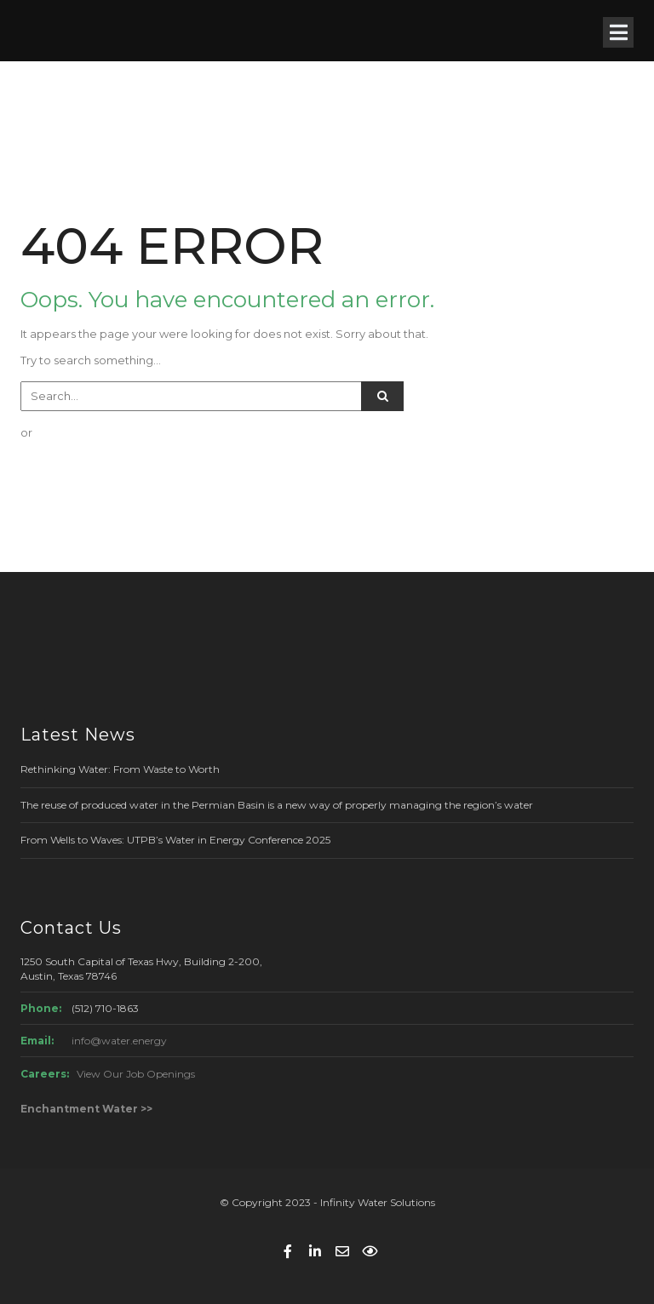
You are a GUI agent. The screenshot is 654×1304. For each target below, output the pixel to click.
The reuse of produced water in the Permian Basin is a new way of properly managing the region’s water (276, 804)
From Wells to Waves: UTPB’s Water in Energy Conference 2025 (175, 839)
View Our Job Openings (136, 1073)
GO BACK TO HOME (105, 466)
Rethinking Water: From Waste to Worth (120, 769)
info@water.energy (119, 1040)
